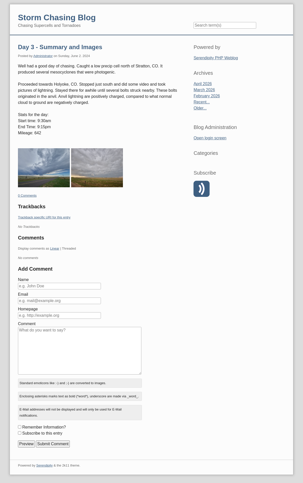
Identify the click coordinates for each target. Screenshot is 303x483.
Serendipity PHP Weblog (215, 58)
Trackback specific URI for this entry (44, 217)
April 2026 (202, 84)
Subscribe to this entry (42, 433)
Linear (54, 248)
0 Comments (27, 195)
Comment (26, 324)
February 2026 (206, 96)
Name (23, 279)
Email (23, 294)
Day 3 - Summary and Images (60, 47)
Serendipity (44, 465)
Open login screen (209, 138)
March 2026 (204, 90)
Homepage (28, 309)
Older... (200, 108)
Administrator (43, 56)
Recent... (201, 102)
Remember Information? (44, 427)
